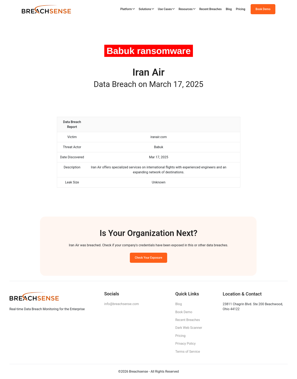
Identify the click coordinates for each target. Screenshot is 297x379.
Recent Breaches (210, 9)
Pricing (240, 9)
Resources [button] (185, 9)
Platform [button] (126, 9)
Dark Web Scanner (188, 330)
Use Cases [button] (165, 9)
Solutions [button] (145, 9)
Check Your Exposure (148, 258)
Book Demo (263, 9)
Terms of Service (187, 354)
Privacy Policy (185, 346)
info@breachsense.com (121, 305)
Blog (229, 9)
